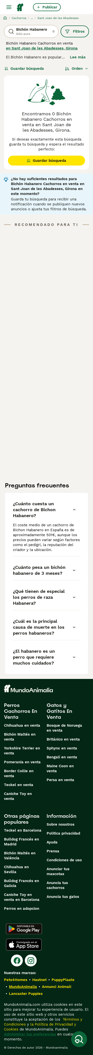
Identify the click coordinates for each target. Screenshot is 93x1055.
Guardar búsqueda (24, 68)
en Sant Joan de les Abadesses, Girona (42, 48)
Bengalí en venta (62, 757)
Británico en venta (63, 739)
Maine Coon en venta (60, 768)
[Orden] (76, 68)
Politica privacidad (63, 833)
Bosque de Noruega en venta (64, 728)
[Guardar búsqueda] (79, 1039)
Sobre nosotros (60, 824)
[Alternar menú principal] (9, 7)
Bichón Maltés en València (19, 855)
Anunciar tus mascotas (58, 871)
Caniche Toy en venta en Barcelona (21, 897)
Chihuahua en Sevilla (16, 869)
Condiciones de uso (64, 860)
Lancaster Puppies (26, 993)
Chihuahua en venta (22, 725)
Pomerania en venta (22, 762)
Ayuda (52, 842)
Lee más (78, 57)
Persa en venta (60, 780)
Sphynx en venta (62, 748)
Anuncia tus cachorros (57, 885)
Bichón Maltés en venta (19, 737)
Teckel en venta (18, 785)
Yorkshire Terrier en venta (22, 750)
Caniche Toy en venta (18, 796)
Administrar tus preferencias (30, 1034)
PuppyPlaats (63, 980)
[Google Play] (24, 929)
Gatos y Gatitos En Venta (59, 711)
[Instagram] (31, 960)
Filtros (75, 31)
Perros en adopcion (21, 908)
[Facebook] (17, 960)
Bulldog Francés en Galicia (21, 883)
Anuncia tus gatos (63, 896)
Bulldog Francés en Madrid (21, 841)
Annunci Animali (56, 986)
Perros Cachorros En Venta (20, 711)
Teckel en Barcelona (22, 830)
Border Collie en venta (18, 773)
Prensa (53, 851)
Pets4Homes (15, 980)
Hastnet (39, 980)
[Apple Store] (24, 945)
